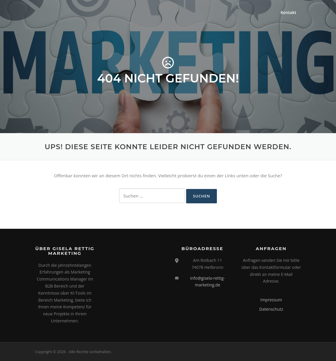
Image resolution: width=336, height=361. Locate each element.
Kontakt (288, 12)
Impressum (271, 299)
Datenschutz (271, 309)
